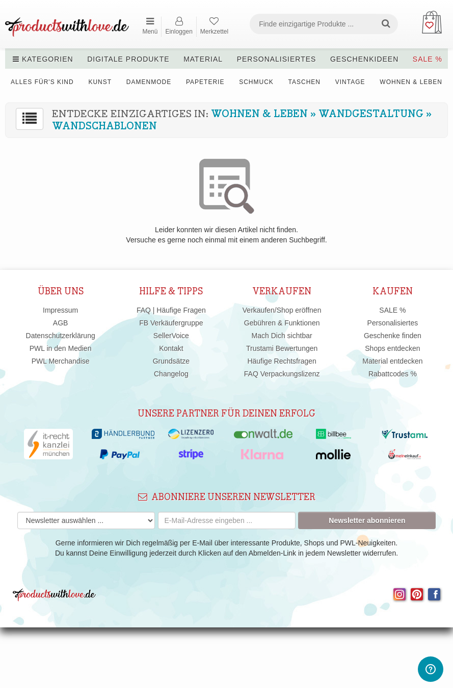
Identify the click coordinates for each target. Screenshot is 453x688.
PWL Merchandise (61, 361)
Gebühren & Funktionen (282, 323)
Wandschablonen (104, 126)
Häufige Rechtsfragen (281, 361)
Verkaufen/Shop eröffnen (282, 310)
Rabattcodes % (392, 374)
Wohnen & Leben (411, 82)
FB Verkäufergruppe (171, 323)
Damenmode (148, 82)
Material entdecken (392, 361)
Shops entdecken (392, 348)
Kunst (100, 82)
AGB (60, 323)
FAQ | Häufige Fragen (171, 310)
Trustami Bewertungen (281, 348)
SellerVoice (171, 336)
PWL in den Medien (61, 348)
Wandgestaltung (370, 114)
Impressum (60, 310)
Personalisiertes (276, 59)
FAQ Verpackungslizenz (282, 374)
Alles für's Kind (42, 82)
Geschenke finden (392, 336)
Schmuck (256, 82)
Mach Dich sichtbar (282, 336)
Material (203, 59)
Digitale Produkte (128, 59)
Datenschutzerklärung (60, 336)
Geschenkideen (364, 59)
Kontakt (171, 348)
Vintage (350, 82)
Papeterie (205, 82)
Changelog (171, 374)
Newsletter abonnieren (367, 520)
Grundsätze (171, 361)
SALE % (427, 59)
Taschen (304, 82)
